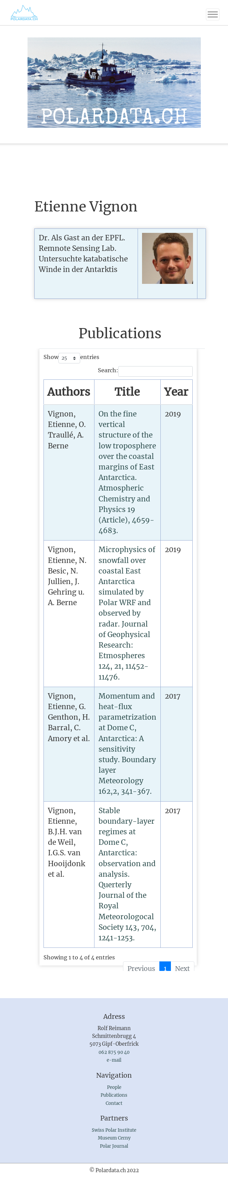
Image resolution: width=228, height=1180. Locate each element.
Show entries (71, 358)
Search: (145, 371)
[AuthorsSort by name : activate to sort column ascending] (68, 392)
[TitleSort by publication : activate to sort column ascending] (127, 392)
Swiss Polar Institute (114, 1130)
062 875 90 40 (114, 1052)
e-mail (114, 1060)
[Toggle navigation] (213, 14)
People (114, 1087)
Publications (114, 1095)
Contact (114, 1103)
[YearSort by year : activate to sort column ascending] (176, 392)
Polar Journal (114, 1146)
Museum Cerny (114, 1138)
